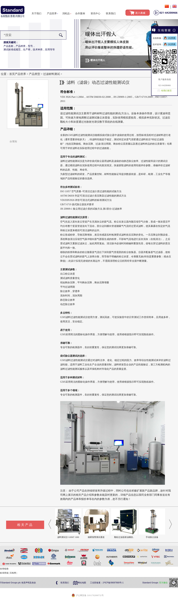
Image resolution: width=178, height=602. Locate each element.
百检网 (13, 573)
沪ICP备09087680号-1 (113, 582)
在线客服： (165, 38)
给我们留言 (166, 90)
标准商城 (4, 573)
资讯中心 (95, 13)
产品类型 (34, 73)
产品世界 (52, 13)
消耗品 (66, 13)
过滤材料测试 (51, 73)
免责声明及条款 (28, 582)
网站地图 (82, 582)
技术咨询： (165, 44)
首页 (12, 73)
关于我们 (36, 13)
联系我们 (111, 13)
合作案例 (80, 13)
